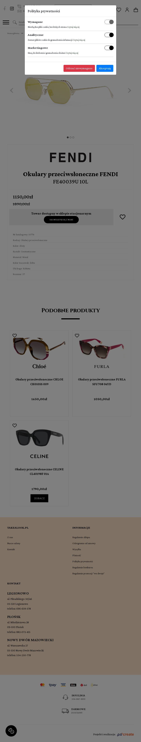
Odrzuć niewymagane (79, 68)
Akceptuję (105, 68)
